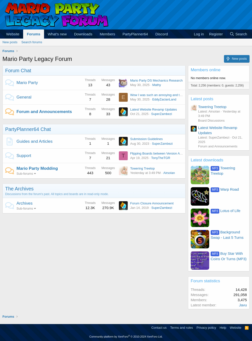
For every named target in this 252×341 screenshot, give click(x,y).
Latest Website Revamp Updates (153, 109)
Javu (243, 305)
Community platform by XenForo (126, 336)
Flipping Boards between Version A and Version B (165, 153)
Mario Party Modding (37, 168)
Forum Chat (18, 70)
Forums (33, 34)
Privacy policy (206, 327)
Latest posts (202, 99)
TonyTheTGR (160, 158)
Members (107, 34)
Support (23, 155)
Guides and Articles (34, 141)
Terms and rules (181, 327)
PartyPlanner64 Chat (28, 129)
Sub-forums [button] (24, 173)
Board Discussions (211, 120)
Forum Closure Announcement (151, 203)
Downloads (83, 34)
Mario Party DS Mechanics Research (156, 80)
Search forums (31, 42)
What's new (57, 34)
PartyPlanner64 (135, 34)
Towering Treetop (142, 168)
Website (12, 34)
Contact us (159, 327)
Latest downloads (207, 160)
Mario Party (27, 82)
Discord (161, 34)
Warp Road (225, 189)
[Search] (238, 34)
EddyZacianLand (164, 99)
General (23, 97)
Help (223, 327)
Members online (205, 70)
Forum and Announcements (44, 111)
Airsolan (169, 173)
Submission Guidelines (146, 139)
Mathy (156, 85)
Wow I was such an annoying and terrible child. (163, 95)
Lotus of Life (225, 211)
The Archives (19, 188)
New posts (9, 42)
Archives (24, 203)
